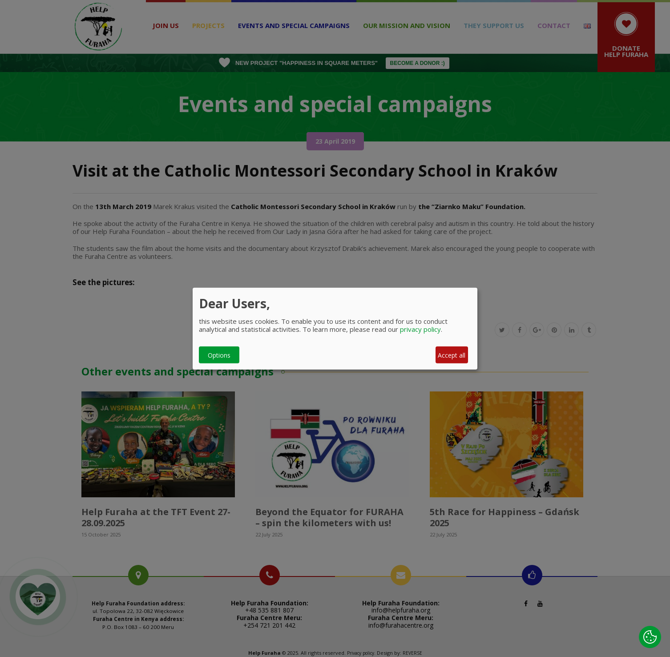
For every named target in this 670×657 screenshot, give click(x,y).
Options (219, 355)
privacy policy (420, 329)
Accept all (451, 355)
